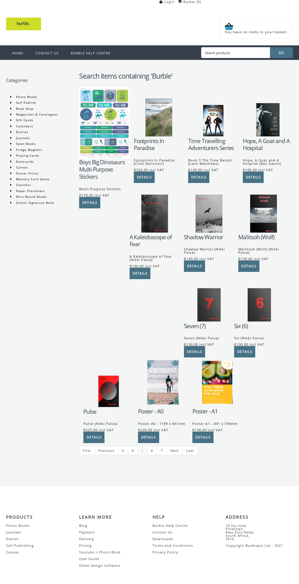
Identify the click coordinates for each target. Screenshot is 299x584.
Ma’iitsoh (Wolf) (256, 237)
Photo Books (26, 97)
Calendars (24, 126)
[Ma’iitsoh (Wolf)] (263, 232)
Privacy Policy (165, 552)
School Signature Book (34, 203)
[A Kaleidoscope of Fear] (155, 232)
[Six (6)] (259, 321)
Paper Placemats (30, 191)
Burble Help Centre (170, 525)
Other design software (99, 565)
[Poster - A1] (217, 406)
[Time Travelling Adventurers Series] (213, 136)
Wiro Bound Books (31, 196)
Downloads (163, 539)
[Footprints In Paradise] (159, 136)
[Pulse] (108, 406)
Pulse (89, 412)
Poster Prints (27, 173)
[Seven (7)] (209, 321)
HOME (17, 53)
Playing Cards (27, 155)
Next (174, 450)
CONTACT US (47, 53)
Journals (22, 138)
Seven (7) (195, 326)
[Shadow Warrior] (209, 232)
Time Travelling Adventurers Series (211, 144)
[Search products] (235, 52)
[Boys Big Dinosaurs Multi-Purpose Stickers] (104, 157)
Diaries (21, 132)
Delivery (86, 539)
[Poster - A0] (163, 406)
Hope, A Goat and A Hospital (266, 144)
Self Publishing (20, 545)
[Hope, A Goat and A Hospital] (268, 136)
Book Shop (24, 108)
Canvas (21, 167)
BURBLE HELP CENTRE (91, 53)
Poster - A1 (205, 411)
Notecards (24, 161)
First (87, 450)
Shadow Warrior (203, 237)
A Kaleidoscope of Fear (151, 240)
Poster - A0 (150, 411)
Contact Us (162, 532)
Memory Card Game (32, 179)
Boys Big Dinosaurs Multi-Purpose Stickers (101, 169)
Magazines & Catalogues (36, 114)
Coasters (23, 185)
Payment (87, 532)
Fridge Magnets (28, 150)
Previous (106, 450)
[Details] (89, 202)
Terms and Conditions (173, 545)
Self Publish (25, 102)
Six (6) (241, 326)
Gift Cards (24, 120)
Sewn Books (25, 144)
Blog (83, 525)
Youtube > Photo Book (100, 552)
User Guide (89, 558)
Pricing (85, 545)
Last (190, 450)
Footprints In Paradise (149, 144)
